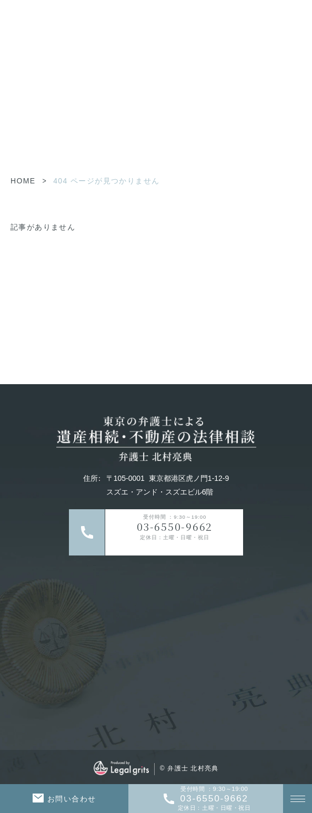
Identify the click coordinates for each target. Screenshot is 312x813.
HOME (23, 181)
